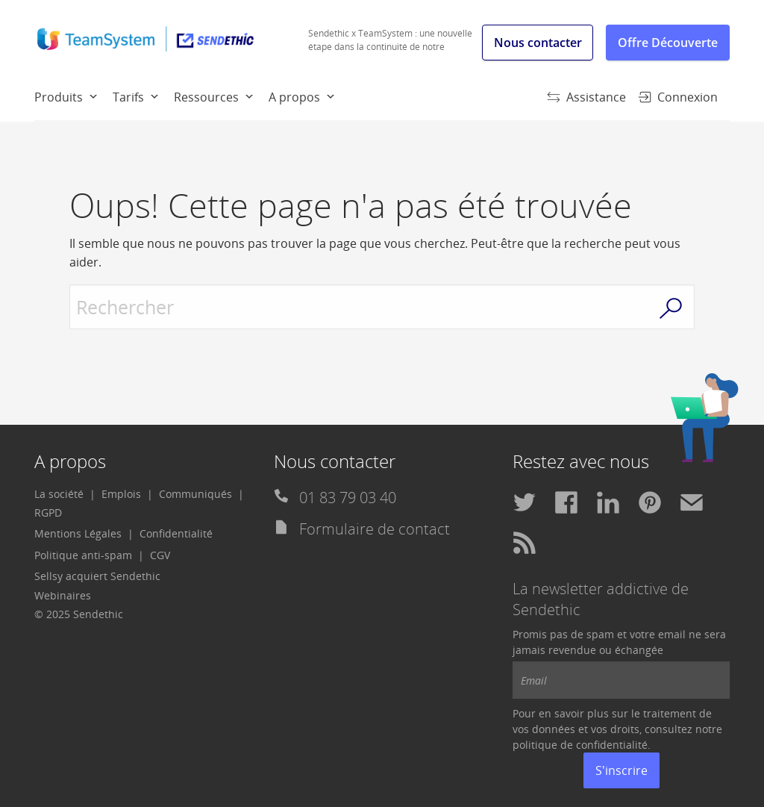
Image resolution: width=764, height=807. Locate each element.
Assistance (586, 97)
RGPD (48, 512)
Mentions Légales (78, 533)
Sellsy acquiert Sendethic (97, 576)
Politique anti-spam (83, 555)
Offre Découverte (668, 42)
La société (59, 494)
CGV (160, 555)
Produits (58, 97)
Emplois (121, 494)
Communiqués (195, 494)
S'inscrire (621, 770)
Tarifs (128, 97)
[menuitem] (73, 96)
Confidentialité (176, 533)
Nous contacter (538, 42)
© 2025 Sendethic (78, 614)
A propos (294, 97)
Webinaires (62, 595)
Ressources (206, 97)
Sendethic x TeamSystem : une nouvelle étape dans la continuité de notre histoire (390, 46)
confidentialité (612, 745)
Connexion (678, 97)
